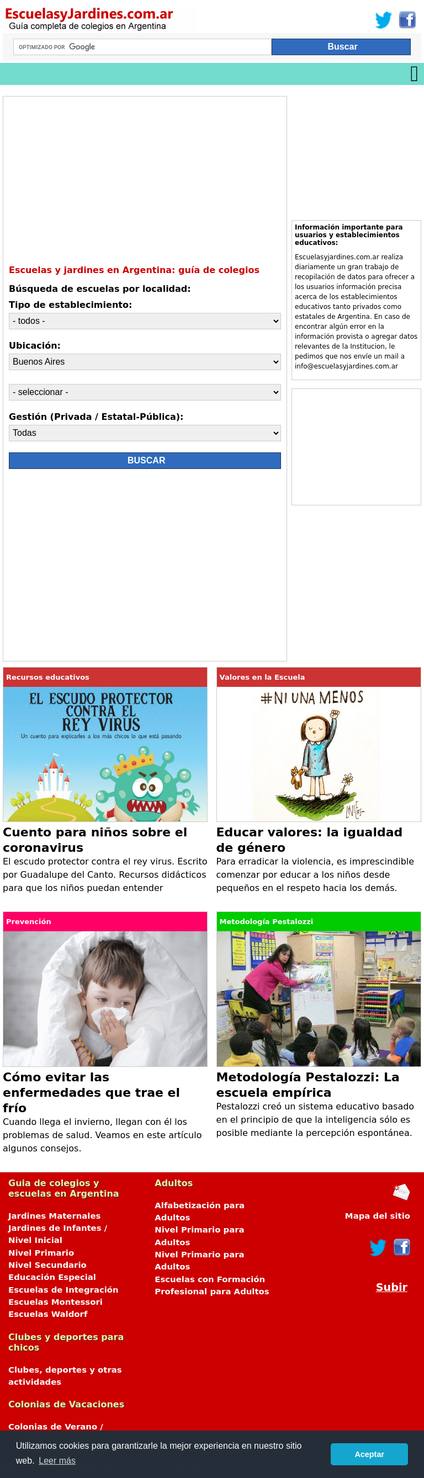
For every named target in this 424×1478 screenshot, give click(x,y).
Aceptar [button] (369, 1454)
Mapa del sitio (377, 1216)
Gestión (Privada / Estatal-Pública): (96, 417)
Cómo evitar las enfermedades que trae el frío (91, 1092)
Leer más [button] (57, 1460)
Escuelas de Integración (63, 1290)
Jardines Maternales (54, 1216)
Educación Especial (52, 1277)
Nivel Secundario (47, 1265)
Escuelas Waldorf (47, 1314)
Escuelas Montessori (55, 1302)
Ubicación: (35, 345)
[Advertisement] (107, 567)
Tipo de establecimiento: (70, 305)
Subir (391, 1287)
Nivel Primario (41, 1253)
